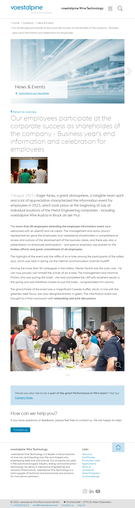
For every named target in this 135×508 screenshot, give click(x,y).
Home (15, 22)
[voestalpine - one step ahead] (31, 9)
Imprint (81, 505)
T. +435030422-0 (20, 505)
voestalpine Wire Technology (29, 449)
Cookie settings (90, 476)
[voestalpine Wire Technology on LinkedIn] (91, 491)
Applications (89, 463)
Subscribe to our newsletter (34, 93)
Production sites (91, 460)
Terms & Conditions (88, 468)
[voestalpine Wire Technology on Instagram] (85, 491)
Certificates (88, 457)
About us (87, 454)
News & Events (45, 22)
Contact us (20, 430)
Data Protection (91, 473)
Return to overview (24, 112)
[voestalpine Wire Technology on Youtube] (98, 491)
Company (28, 22)
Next (119, 339)
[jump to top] (118, 447)
